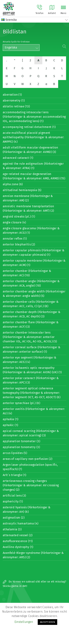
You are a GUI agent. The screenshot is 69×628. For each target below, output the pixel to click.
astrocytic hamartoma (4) (20, 523)
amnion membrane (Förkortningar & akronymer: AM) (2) (28, 198)
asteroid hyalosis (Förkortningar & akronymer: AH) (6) (27, 509)
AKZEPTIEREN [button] (47, 622)
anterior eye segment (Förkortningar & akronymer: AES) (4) (29, 360)
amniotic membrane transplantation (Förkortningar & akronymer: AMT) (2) (28, 208)
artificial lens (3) (14, 495)
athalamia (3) (12, 529)
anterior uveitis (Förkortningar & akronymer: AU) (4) (34, 411)
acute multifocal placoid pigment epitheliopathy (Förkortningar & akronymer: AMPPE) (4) (33, 137)
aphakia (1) (10, 419)
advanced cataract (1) (18, 158)
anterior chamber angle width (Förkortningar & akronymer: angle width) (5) (34, 294)
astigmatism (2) (13, 517)
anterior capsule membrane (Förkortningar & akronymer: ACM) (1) (34, 263)
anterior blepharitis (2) (19, 244)
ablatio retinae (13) (16, 106)
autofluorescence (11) (18, 541)
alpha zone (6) (13, 184)
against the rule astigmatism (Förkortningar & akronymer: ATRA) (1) (33, 166)
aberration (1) (12, 94)
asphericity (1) (13, 501)
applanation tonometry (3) (21, 447)
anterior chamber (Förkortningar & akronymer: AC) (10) (27, 273)
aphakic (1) (10, 425)
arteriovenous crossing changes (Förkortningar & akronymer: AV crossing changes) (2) (31, 485)
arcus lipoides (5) (15, 453)
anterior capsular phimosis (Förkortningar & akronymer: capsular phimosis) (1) (33, 252)
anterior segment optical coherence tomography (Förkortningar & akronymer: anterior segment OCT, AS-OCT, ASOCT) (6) (31, 393)
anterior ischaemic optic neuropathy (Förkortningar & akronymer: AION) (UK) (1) (32, 370)
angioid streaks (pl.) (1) (19, 216)
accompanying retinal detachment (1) (29, 127)
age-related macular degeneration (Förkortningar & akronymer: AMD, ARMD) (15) (34, 176)
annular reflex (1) (15, 238)
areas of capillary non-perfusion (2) (27, 459)
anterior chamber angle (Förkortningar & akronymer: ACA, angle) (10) (31, 283)
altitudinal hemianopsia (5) (22, 190)
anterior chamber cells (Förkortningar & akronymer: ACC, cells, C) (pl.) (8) (31, 304)
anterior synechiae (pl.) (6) (21, 403)
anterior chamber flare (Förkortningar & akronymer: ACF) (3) (31, 324)
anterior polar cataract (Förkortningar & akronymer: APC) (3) (31, 380)
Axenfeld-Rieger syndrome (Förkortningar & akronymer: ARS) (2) (33, 555)
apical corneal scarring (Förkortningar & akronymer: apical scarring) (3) (31, 433)
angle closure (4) (14, 222)
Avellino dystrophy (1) (18, 547)
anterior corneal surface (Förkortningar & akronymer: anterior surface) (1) (31, 349)
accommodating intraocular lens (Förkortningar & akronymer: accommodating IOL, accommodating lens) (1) (34, 117)
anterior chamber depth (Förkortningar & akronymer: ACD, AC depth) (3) (32, 314)
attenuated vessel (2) (17, 535)
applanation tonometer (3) (21, 441)
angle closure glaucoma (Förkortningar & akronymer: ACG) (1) (31, 230)
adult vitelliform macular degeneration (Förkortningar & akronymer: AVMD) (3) (30, 150)
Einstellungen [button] (24, 622)
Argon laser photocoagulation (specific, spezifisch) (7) (30, 467)
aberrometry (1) (14, 100)
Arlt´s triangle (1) (14, 475)
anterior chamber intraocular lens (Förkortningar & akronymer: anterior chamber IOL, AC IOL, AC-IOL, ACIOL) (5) (30, 337)
